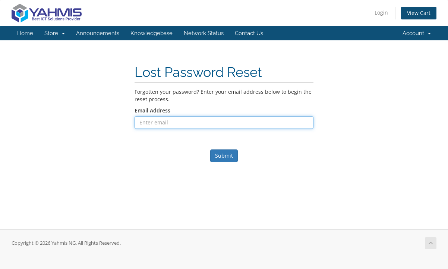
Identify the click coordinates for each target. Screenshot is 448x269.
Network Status (204, 33)
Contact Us (249, 33)
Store (54, 33)
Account (417, 33)
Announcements (97, 33)
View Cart (418, 12)
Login (381, 12)
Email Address (152, 110)
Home (25, 33)
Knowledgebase (151, 33)
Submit (224, 155)
